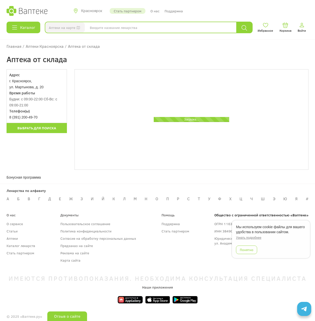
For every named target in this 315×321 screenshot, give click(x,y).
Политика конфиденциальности (85, 231)
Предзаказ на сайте (76, 245)
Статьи (12, 231)
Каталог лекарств (21, 245)
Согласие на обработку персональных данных (98, 238)
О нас (155, 11)
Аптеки (12, 238)
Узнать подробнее (248, 237)
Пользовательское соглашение (85, 223)
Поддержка (174, 11)
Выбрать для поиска (36, 128)
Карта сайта (70, 260)
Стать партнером (127, 11)
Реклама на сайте (74, 253)
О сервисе (15, 223)
